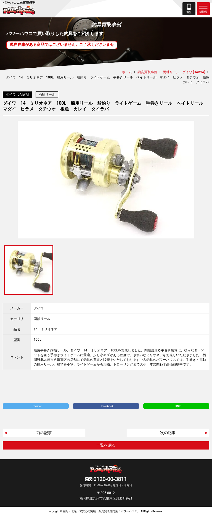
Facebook (107, 404)
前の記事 (44, 431)
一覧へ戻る (106, 444)
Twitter (37, 404)
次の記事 (168, 431)
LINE (178, 404)
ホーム (127, 72)
